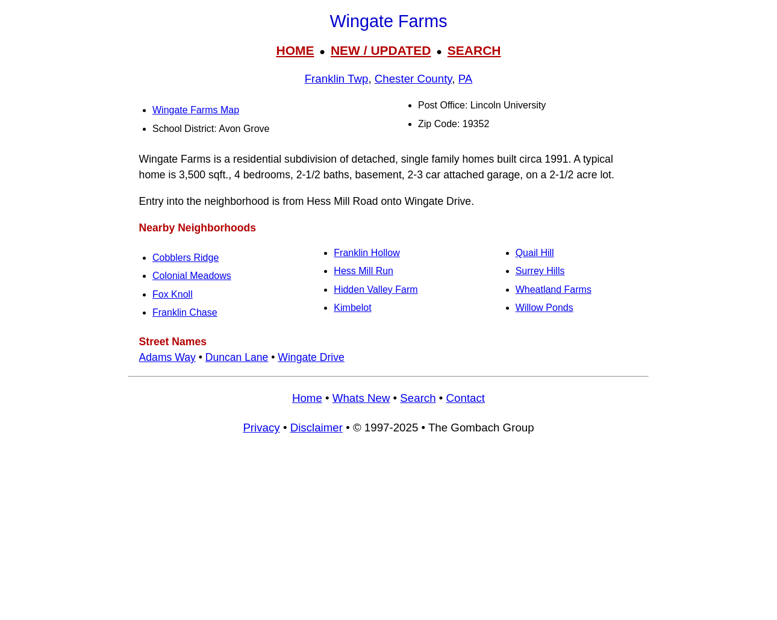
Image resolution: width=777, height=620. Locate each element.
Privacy (261, 427)
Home (307, 398)
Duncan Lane (237, 357)
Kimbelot (352, 307)
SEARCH (474, 50)
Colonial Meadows (191, 276)
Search (417, 398)
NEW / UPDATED (381, 50)
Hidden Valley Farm (375, 289)
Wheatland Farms (553, 289)
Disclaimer (316, 427)
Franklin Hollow (366, 253)
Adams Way (167, 357)
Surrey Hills (540, 271)
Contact (465, 398)
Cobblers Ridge (185, 257)
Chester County (413, 78)
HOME (295, 50)
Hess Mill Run (363, 271)
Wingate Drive (311, 357)
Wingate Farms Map (195, 110)
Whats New (361, 398)
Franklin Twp (337, 78)
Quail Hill (535, 253)
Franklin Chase (184, 312)
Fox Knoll (172, 294)
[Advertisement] (388, 532)
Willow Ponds (544, 307)
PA (465, 78)
